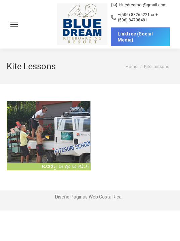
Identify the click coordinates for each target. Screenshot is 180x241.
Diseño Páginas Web (76, 196)
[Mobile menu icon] (14, 24)
